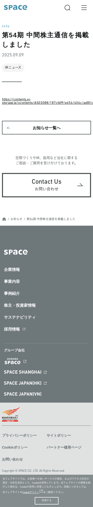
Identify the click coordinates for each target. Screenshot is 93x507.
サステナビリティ (20, 317)
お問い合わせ (12, 459)
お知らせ (16, 219)
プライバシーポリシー (19, 435)
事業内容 (12, 281)
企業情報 (12, 269)
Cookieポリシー (15, 447)
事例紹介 (12, 293)
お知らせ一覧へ (47, 128)
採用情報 (12, 329)
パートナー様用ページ (64, 447)
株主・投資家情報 (20, 305)
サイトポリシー (59, 435)
